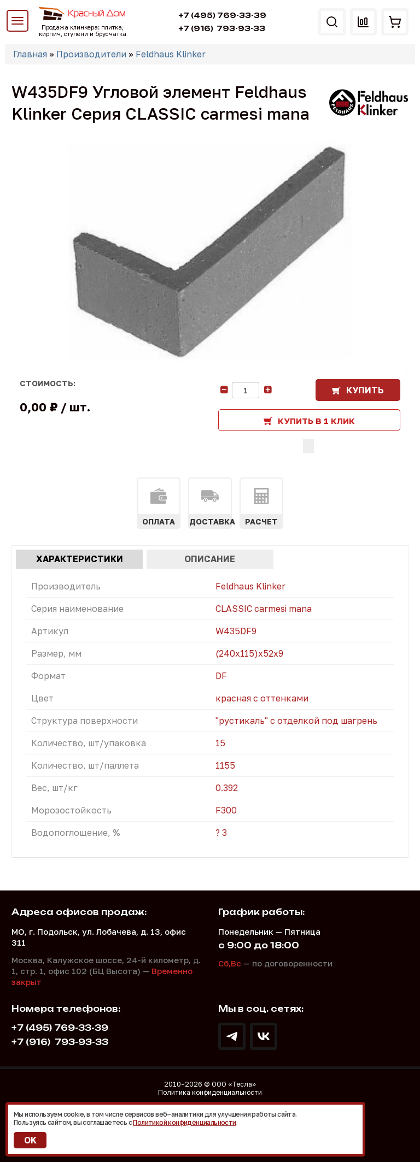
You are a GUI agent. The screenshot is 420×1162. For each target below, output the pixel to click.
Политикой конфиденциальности (184, 1122)
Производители (91, 54)
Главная (30, 54)
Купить (365, 390)
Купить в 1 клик (316, 421)
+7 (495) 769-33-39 (222, 15)
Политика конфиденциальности (210, 1092)
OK (30, 1140)
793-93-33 (221, 28)
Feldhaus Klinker (171, 54)
